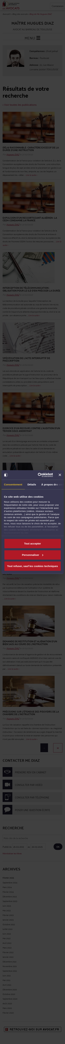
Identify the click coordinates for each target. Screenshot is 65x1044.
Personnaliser (32, 554)
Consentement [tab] (13, 484)
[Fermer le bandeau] (60, 475)
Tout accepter (32, 543)
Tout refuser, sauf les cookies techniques (32, 566)
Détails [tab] (31, 484)
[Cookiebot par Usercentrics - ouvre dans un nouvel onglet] (39, 475)
